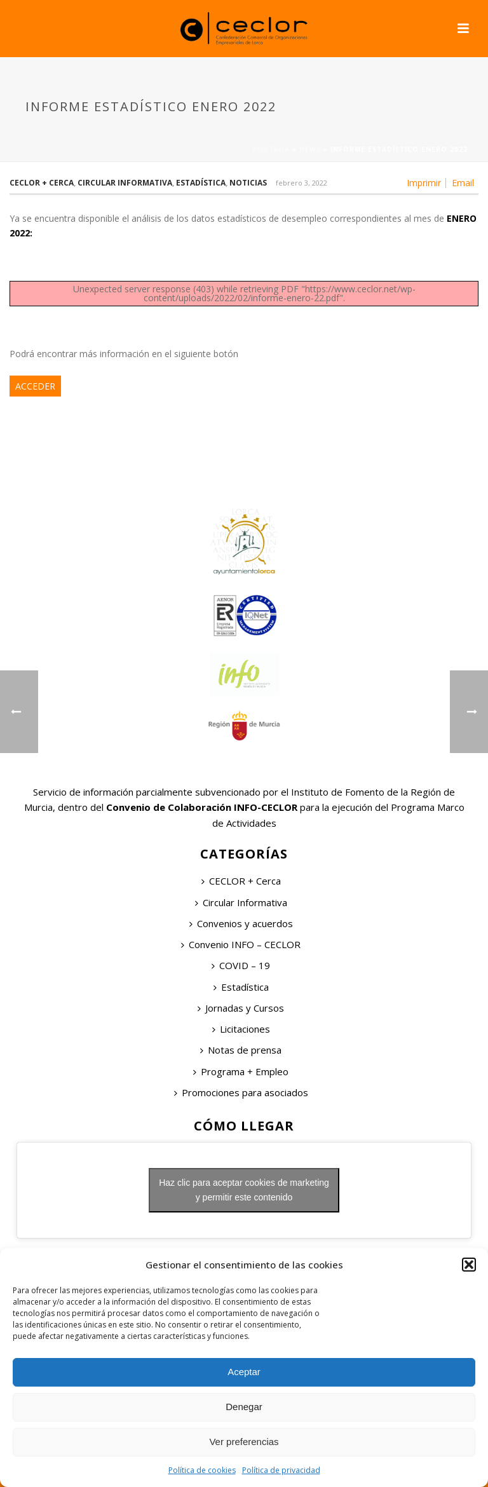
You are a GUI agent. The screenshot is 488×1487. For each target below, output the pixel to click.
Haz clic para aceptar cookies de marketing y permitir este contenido (244, 1190)
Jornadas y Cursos (241, 1008)
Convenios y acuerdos (241, 923)
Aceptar (244, 1371)
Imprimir (424, 183)
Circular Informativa (125, 182)
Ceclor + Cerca (42, 182)
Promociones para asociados (241, 1092)
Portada (271, 149)
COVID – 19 (241, 965)
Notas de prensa (240, 1049)
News (310, 149)
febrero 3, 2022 (301, 182)
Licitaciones (241, 1028)
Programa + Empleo (240, 1071)
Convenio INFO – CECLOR (241, 944)
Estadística (201, 182)
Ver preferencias (243, 1441)
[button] (469, 1264)
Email (463, 183)
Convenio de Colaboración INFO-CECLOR (200, 807)
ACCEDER (35, 386)
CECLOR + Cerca (241, 880)
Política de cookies (202, 1470)
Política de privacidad (281, 1470)
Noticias (248, 182)
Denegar (244, 1406)
